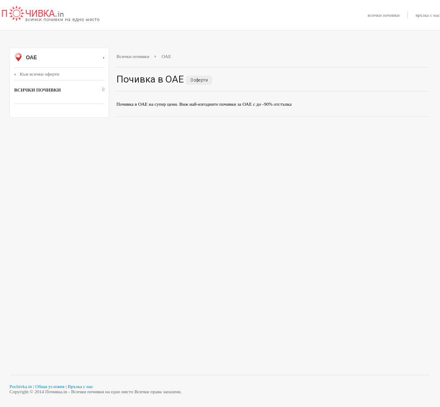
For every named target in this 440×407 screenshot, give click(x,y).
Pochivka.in (20, 386)
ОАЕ (59, 58)
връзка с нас (428, 15)
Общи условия (49, 386)
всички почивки (384, 15)
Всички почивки (133, 56)
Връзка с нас (80, 386)
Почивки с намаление (50, 14)
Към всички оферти (36, 74)
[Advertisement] (272, 185)
